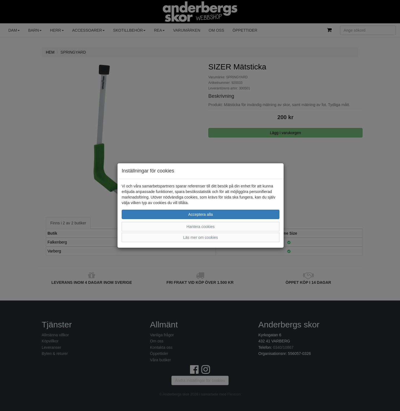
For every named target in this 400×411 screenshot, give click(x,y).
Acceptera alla (200, 214)
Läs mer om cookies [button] (200, 237)
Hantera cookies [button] (200, 226)
